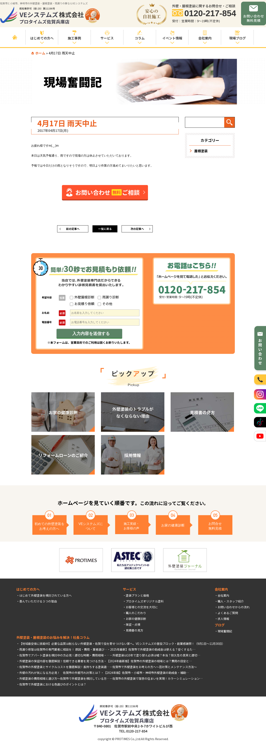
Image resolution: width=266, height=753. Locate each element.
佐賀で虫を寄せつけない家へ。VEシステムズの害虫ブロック (134, 645)
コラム (140, 35)
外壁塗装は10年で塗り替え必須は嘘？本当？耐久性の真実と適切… (156, 657)
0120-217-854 (210, 13)
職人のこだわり (136, 614)
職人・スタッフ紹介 (231, 603)
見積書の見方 (134, 632)
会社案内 (223, 597)
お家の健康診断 (136, 620)
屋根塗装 (201, 150)
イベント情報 (172, 35)
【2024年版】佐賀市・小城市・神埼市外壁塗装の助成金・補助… (146, 674)
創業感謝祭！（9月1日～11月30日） (201, 645)
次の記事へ (137, 229)
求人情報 (223, 620)
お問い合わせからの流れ (234, 609)
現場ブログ (237, 35)
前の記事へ (72, 229)
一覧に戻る (105, 229)
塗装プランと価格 (137, 597)
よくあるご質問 (228, 614)
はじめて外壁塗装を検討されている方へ (45, 597)
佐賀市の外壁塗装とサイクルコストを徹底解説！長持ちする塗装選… (64, 668)
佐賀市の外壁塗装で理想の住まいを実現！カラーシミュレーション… (157, 680)
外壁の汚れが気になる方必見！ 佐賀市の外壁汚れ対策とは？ (60, 674)
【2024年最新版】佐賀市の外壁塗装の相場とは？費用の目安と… (149, 663)
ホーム (40, 52)
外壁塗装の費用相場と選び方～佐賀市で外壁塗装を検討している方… (64, 680)
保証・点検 (133, 626)
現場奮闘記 (225, 633)
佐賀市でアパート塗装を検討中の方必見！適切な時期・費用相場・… (64, 657)
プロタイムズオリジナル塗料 (145, 603)
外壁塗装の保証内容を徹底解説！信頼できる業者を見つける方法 (61, 663)
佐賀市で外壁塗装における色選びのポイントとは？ (52, 686)
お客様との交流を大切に (142, 609)
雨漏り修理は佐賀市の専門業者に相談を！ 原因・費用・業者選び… (63, 651)
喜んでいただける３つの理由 (38, 603)
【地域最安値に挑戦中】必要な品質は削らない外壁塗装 (55, 645)
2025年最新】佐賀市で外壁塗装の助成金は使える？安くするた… (152, 651)
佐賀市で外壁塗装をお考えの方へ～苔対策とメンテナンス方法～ (154, 668)
